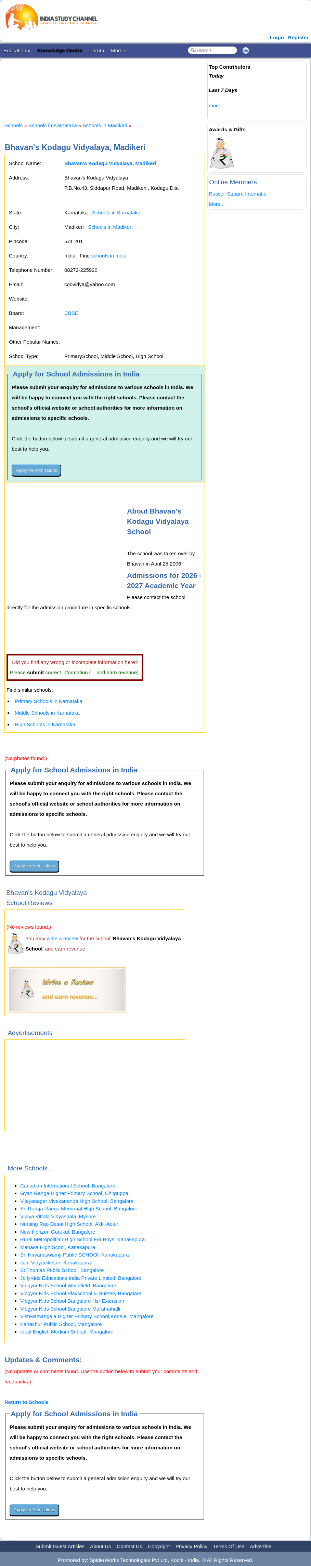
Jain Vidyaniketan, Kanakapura (55, 1262)
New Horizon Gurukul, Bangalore (57, 1232)
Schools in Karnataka (52, 125)
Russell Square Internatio (237, 194)
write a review (62, 938)
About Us (100, 1546)
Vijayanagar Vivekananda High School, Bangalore (76, 1201)
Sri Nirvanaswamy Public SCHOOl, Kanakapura (74, 1255)
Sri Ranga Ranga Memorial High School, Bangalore (79, 1208)
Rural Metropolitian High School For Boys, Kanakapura (82, 1239)
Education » (16, 50)
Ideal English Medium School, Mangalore (67, 1332)
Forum (96, 50)
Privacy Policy (191, 1546)
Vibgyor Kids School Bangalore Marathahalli (70, 1309)
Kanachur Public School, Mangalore (61, 1324)
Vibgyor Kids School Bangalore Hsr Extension (72, 1301)
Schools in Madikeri (105, 125)
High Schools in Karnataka (45, 724)
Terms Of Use (229, 1546)
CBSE (71, 313)
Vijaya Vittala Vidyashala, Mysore (58, 1216)
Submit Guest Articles (60, 1546)
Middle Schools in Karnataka (47, 713)
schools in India (108, 255)
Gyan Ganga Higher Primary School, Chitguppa (74, 1193)
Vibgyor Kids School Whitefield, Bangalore (68, 1285)
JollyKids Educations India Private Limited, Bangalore (80, 1278)
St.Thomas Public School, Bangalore (62, 1270)
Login (277, 37)
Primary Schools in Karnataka (48, 701)
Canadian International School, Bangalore (67, 1186)
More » (119, 50)
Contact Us (129, 1546)
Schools (13, 125)
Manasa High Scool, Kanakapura (57, 1247)
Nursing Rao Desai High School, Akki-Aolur (69, 1224)
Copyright (159, 1546)
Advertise (260, 1546)
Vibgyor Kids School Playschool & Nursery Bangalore (80, 1293)
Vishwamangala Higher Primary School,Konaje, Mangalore (87, 1316)
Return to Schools (26, 1402)
